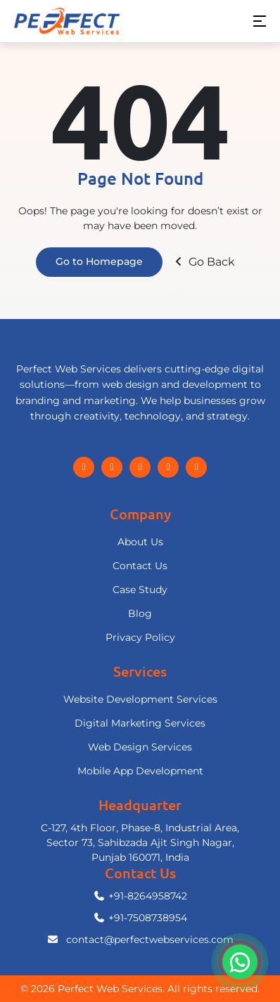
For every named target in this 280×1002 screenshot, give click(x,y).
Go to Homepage (99, 261)
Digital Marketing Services (140, 723)
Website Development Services (140, 699)
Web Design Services (140, 747)
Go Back (203, 261)
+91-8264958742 (140, 896)
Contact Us (140, 565)
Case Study (140, 589)
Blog (140, 613)
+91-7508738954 (140, 917)
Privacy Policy (140, 637)
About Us (140, 541)
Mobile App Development (140, 770)
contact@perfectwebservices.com (140, 939)
